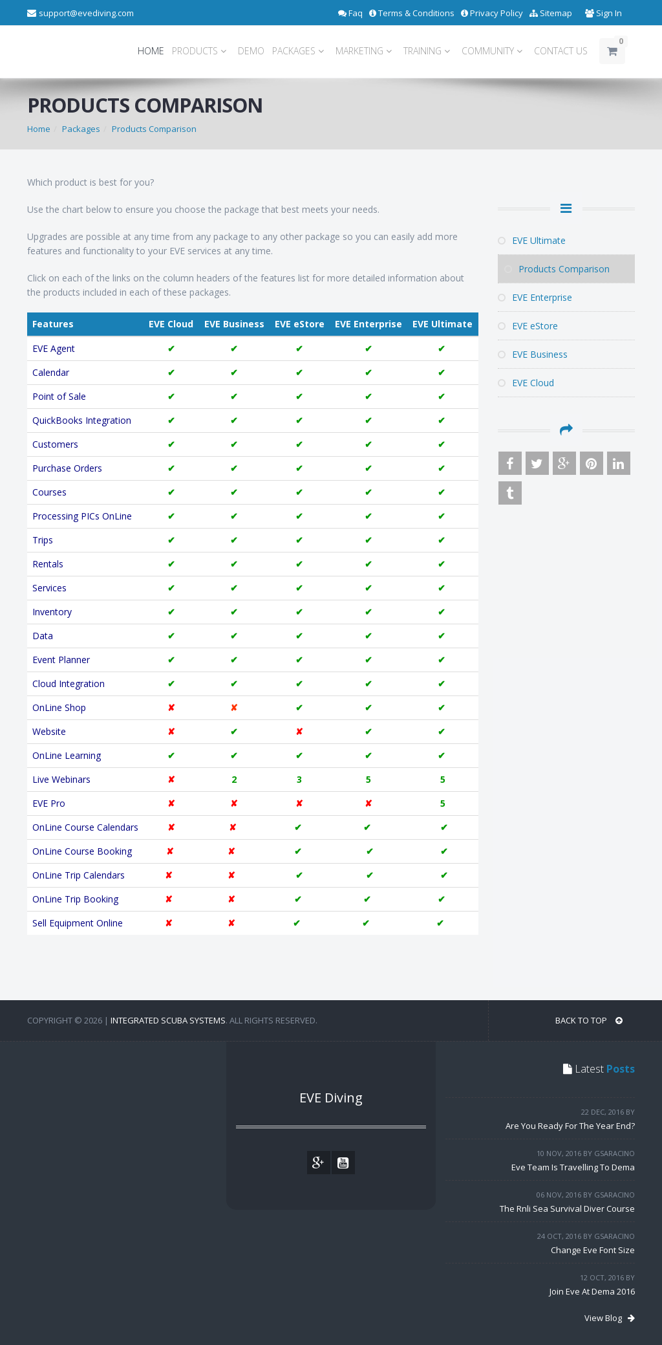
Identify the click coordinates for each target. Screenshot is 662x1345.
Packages (81, 129)
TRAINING (428, 51)
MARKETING (366, 51)
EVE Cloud (171, 324)
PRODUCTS (201, 51)
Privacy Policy (492, 13)
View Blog (609, 1318)
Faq (350, 13)
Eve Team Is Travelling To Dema (573, 1167)
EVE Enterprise (368, 324)
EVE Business (234, 324)
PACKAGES (300, 51)
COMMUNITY (494, 51)
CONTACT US (561, 51)
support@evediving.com (86, 13)
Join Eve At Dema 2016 (592, 1291)
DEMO (251, 51)
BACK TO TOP (589, 1020)
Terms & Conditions (411, 13)
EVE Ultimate (442, 324)
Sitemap (550, 13)
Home (38, 129)
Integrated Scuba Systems (168, 1020)
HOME (151, 51)
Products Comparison (154, 129)
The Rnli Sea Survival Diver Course (567, 1208)
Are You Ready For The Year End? (570, 1126)
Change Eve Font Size (593, 1250)
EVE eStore (528, 326)
